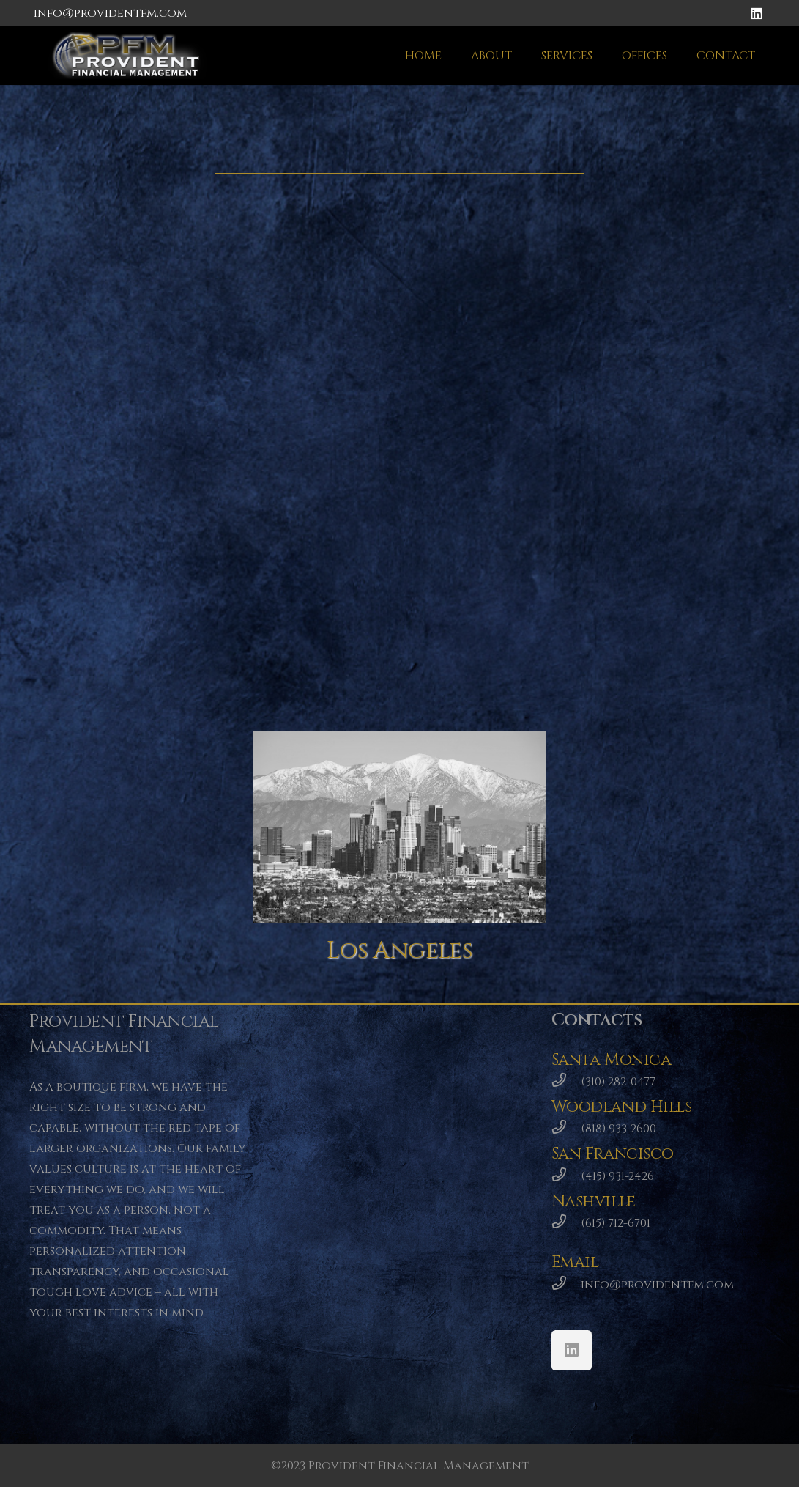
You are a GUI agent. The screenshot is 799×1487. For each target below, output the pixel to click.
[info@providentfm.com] (566, 1284)
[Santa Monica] (593, 292)
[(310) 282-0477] (566, 1081)
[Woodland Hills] (205, 288)
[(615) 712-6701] (566, 1223)
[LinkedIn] (756, 13)
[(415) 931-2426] (566, 1176)
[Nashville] (593, 560)
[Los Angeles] (399, 827)
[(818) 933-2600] (566, 1128)
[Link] (129, 56)
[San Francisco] (205, 550)
